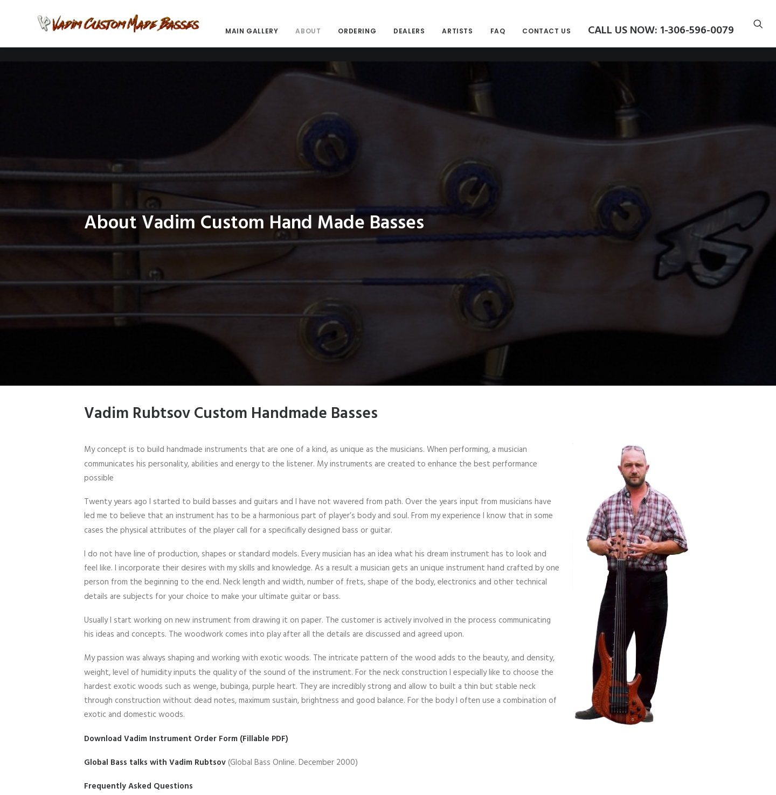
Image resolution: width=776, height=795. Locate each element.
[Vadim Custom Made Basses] (167, 31)
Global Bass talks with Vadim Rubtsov (155, 716)
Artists (554, 38)
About (405, 38)
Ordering (454, 38)
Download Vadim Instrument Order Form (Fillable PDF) (186, 692)
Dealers (506, 38)
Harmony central (171, 788)
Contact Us (643, 38)
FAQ (594, 38)
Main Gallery (348, 38)
